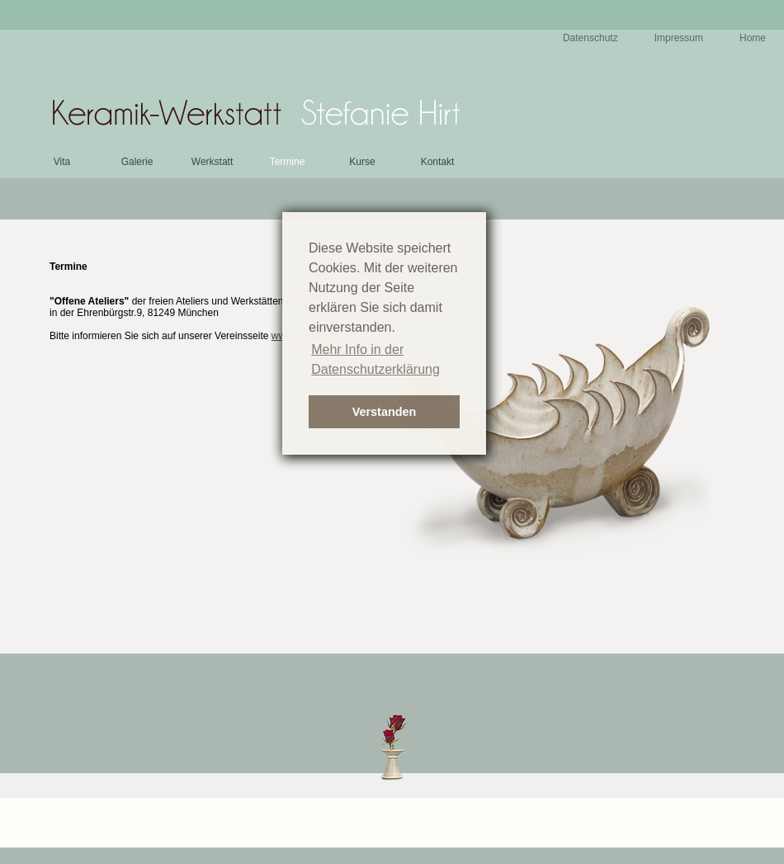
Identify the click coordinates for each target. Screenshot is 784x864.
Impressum (678, 38)
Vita (62, 162)
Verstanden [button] (384, 411)
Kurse (362, 162)
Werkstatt (212, 162)
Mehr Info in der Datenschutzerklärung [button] (375, 359)
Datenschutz (590, 38)
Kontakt (438, 162)
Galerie (137, 162)
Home (752, 38)
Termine (287, 162)
